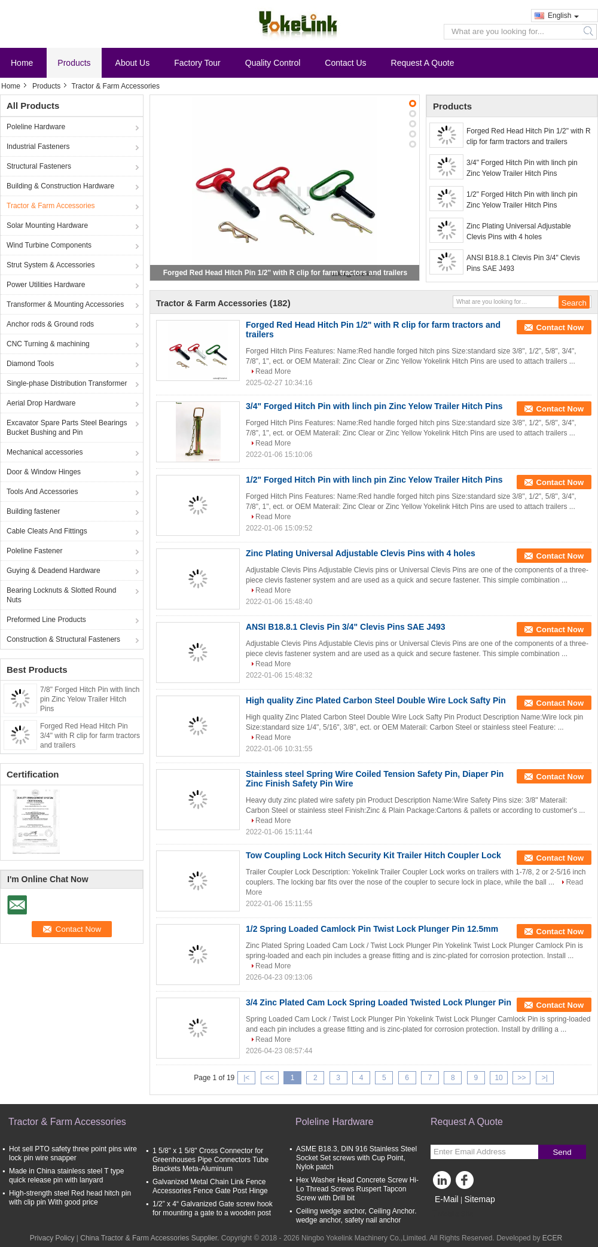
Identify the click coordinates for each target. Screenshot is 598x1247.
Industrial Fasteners (38, 146)
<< (270, 1078)
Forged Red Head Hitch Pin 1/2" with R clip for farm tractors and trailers (285, 273)
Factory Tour (197, 63)
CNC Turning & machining (48, 344)
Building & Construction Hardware (60, 186)
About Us (132, 63)
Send (562, 1152)
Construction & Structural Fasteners (63, 639)
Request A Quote (422, 63)
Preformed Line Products (46, 619)
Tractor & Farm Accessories (51, 206)
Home (22, 63)
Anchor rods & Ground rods (50, 324)
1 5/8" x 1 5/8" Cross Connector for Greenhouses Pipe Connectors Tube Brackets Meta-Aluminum (210, 1160)
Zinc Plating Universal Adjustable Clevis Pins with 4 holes (518, 231)
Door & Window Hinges (44, 472)
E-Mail (447, 1199)
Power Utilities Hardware (46, 285)
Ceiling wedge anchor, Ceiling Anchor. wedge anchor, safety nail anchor (356, 1215)
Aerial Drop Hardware (41, 403)
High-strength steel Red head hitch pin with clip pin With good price (70, 1197)
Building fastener (33, 511)
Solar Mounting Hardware (47, 225)
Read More (273, 371)
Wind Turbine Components (49, 245)
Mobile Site (452, 1214)
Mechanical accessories (45, 452)
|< (246, 1078)
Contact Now (560, 327)
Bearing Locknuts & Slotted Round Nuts (61, 595)
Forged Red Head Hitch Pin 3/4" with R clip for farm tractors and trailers (90, 735)
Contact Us (345, 63)
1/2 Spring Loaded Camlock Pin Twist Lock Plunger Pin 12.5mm (372, 929)
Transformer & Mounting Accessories (65, 304)
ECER (552, 1238)
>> (521, 1078)
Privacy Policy (52, 1238)
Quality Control (273, 63)
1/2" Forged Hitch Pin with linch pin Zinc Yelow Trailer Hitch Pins (522, 199)
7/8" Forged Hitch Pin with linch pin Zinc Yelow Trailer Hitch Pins (89, 699)
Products (73, 63)
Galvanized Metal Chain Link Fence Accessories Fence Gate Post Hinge (210, 1186)
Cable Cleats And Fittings (47, 531)
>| (545, 1078)
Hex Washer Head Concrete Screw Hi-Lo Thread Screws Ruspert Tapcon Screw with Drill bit (357, 1189)
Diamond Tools (30, 363)
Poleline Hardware (36, 127)
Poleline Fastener (34, 551)
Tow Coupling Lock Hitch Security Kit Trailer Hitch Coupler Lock (373, 855)
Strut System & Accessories (50, 265)
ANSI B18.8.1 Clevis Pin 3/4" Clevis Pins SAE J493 (523, 263)
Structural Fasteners (39, 166)
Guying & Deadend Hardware (53, 570)
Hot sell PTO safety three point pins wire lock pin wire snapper (73, 1153)
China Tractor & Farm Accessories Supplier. (150, 1238)
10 (498, 1078)
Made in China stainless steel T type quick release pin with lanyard (66, 1175)
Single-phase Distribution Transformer (67, 383)
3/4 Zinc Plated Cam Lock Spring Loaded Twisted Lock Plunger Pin (378, 1002)
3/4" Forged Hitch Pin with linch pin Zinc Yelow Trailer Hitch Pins (522, 168)
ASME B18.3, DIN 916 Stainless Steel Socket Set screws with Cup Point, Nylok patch (356, 1158)
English (563, 15)
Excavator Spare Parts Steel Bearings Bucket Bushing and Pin (67, 428)
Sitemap (479, 1199)
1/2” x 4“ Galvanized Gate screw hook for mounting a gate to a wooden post (212, 1208)
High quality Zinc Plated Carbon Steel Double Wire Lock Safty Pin (376, 700)
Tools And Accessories (42, 491)
